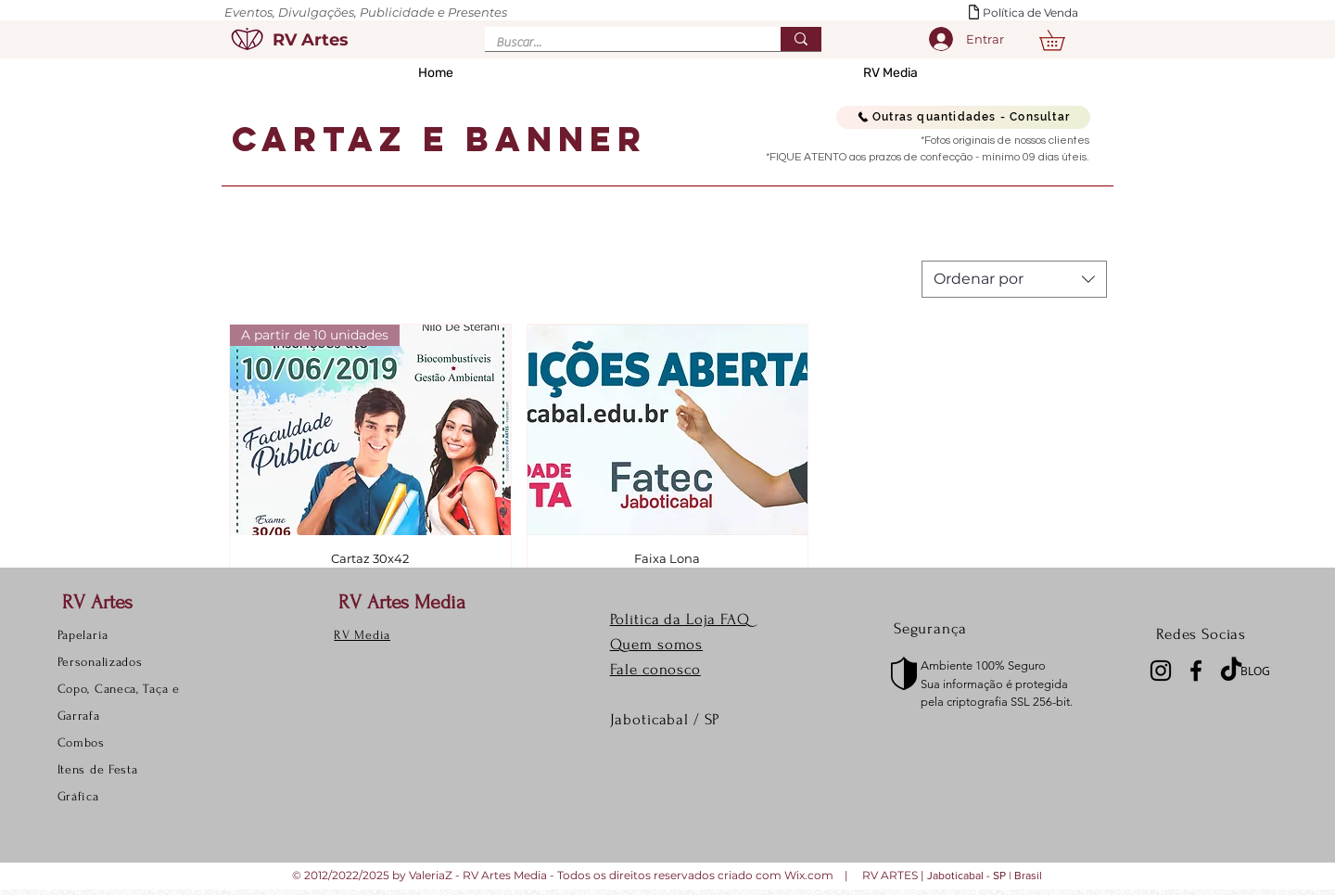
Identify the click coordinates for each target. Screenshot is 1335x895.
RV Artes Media (401, 602)
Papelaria (82, 635)
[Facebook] (1196, 670)
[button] (1062, 40)
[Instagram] (1161, 670)
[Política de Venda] (1039, 13)
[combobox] (1014, 279)
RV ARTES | (894, 875)
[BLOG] (1260, 670)
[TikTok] (1231, 670)
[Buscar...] (619, 43)
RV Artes (97, 602)
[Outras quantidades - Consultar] (963, 117)
